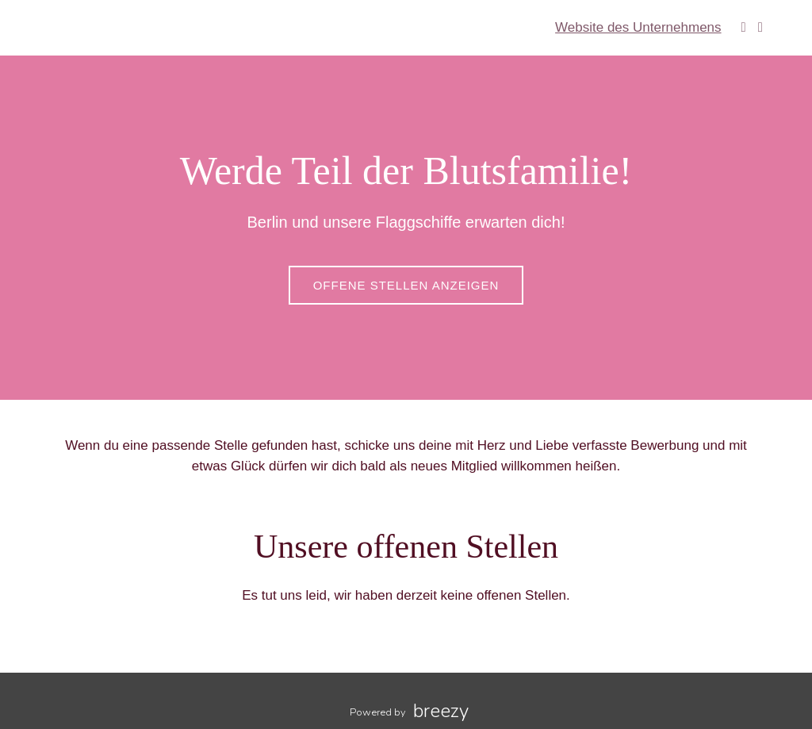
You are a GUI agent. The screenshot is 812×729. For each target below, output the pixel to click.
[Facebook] (743, 27)
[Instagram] (760, 27)
